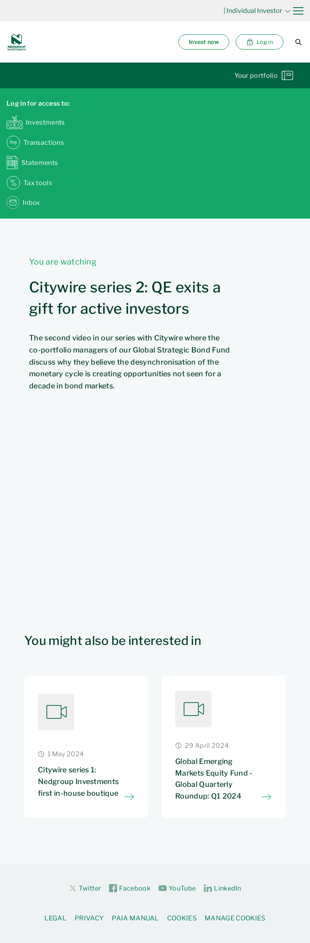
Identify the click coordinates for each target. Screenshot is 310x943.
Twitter (85, 888)
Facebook (130, 888)
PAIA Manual (135, 918)
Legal (55, 918)
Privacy (89, 918)
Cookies (182, 918)
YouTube (177, 888)
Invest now (204, 41)
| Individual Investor (257, 11)
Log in (259, 42)
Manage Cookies (235, 918)
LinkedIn (222, 888)
